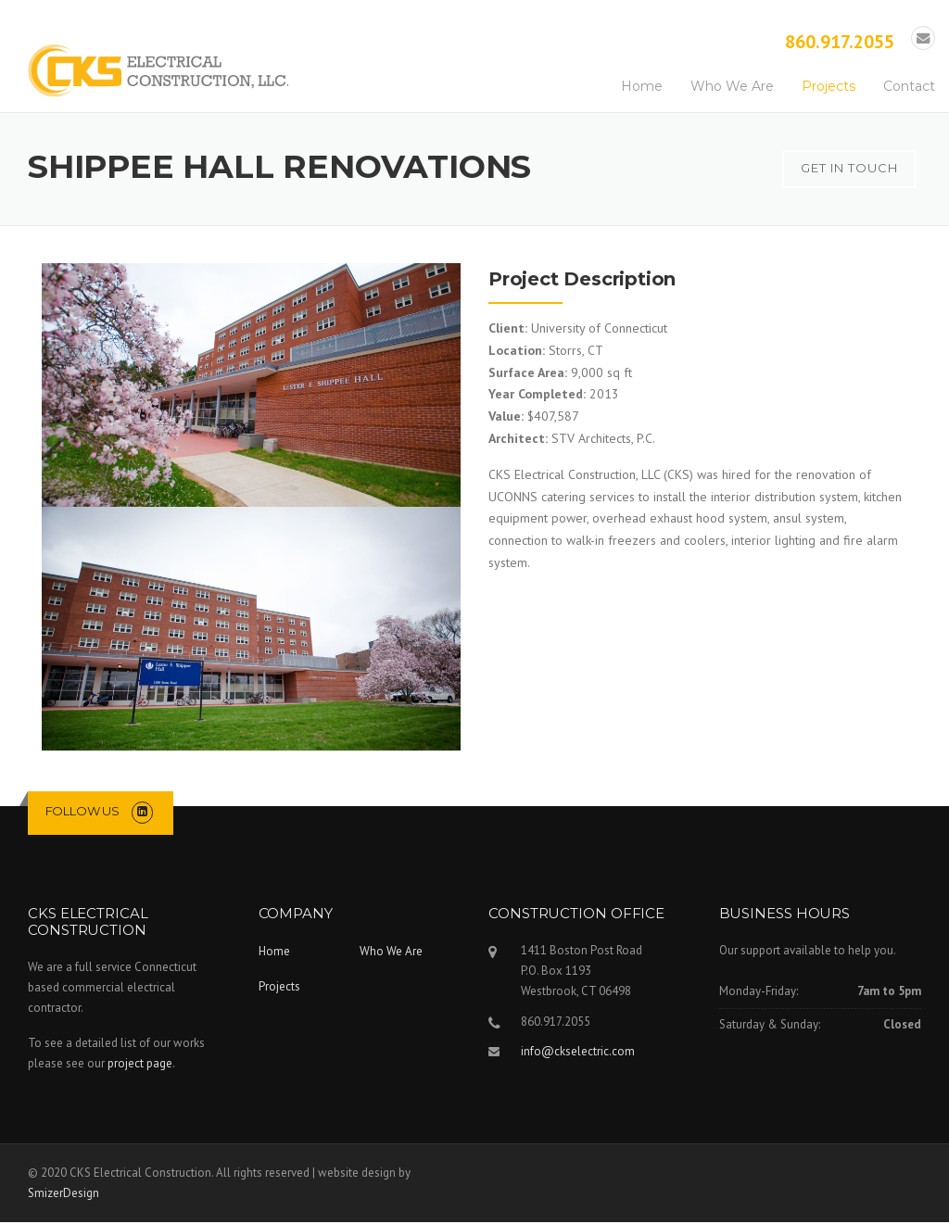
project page (140, 1065)
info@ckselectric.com (578, 1053)
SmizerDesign (63, 1195)
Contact (909, 88)
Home (642, 88)
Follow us (82, 812)
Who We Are (732, 88)
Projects (828, 88)
